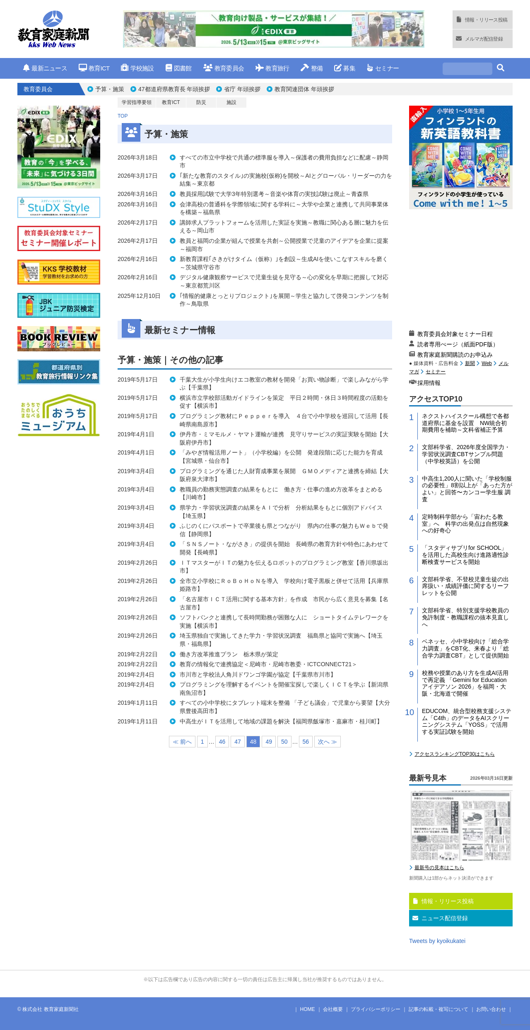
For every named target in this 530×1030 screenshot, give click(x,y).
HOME (307, 1009)
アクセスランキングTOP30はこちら (454, 754)
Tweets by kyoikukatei (437, 941)
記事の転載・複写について (438, 1009)
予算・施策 (109, 89)
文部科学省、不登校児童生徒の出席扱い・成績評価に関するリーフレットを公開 (465, 586)
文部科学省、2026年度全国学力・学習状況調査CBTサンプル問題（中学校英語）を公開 (466, 454)
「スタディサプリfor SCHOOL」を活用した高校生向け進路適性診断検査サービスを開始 (465, 554)
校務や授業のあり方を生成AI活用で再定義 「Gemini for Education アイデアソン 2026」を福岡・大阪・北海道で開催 (465, 683)
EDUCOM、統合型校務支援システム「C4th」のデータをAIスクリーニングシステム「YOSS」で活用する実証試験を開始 (466, 721)
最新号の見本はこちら (439, 867)
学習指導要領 (137, 102)
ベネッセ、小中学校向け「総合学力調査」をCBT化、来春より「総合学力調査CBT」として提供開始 (465, 648)
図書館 (179, 68)
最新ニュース (45, 68)
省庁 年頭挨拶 (242, 89)
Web (486, 363)
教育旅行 (272, 68)
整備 (312, 68)
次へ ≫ (327, 741)
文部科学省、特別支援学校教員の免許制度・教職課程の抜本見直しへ (465, 617)
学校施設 (137, 68)
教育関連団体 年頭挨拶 (304, 89)
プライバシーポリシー (375, 1009)
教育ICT (94, 68)
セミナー (383, 68)
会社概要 (333, 1009)
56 (306, 741)
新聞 (470, 363)
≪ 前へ (182, 741)
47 (237, 741)
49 (268, 741)
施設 (231, 102)
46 (222, 741)
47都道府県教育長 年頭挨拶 (174, 89)
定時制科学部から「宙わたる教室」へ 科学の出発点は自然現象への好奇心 (465, 523)
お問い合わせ (491, 1009)
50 (284, 741)
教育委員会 (223, 68)
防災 (201, 102)
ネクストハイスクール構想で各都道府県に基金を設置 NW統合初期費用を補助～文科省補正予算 (465, 423)
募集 (344, 68)
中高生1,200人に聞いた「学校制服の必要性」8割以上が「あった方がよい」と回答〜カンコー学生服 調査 (467, 489)
